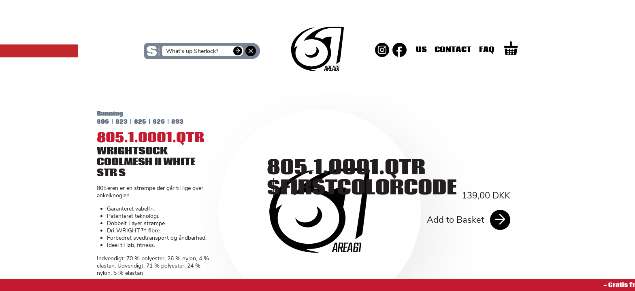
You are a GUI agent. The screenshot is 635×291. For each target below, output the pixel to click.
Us (453, 49)
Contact (485, 49)
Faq (518, 49)
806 (96, 122)
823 (115, 122)
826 (152, 122)
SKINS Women (156, 84)
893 (171, 122)
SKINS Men (318, 79)
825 (134, 122)
